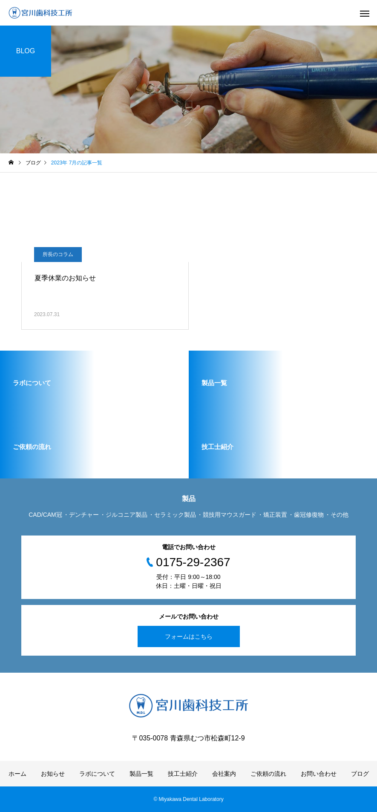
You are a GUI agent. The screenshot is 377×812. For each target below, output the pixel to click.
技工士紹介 (183, 773)
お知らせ (53, 773)
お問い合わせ (319, 773)
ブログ (360, 773)
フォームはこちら (189, 636)
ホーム (17, 773)
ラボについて (97, 773)
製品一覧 (141, 773)
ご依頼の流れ (268, 773)
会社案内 (224, 773)
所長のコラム (58, 254)
